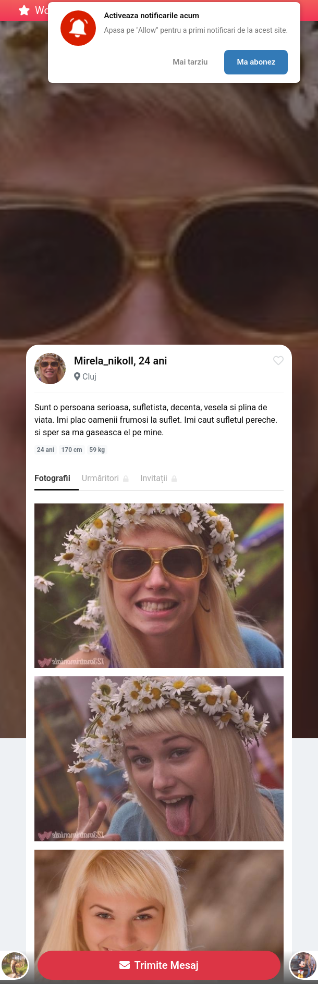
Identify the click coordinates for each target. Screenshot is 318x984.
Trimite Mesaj (159, 965)
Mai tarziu (190, 62)
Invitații (158, 478)
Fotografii (52, 478)
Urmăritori (105, 478)
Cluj (89, 377)
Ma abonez (256, 62)
